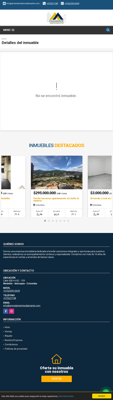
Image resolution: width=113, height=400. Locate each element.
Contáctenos (11, 344)
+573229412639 (72, 3)
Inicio (4, 39)
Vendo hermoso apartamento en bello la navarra (56, 199)
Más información (66, 396)
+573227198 (52, 3)
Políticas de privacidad (16, 349)
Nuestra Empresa (13, 340)
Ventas (8, 331)
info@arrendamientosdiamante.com (21, 305)
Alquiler (9, 336)
